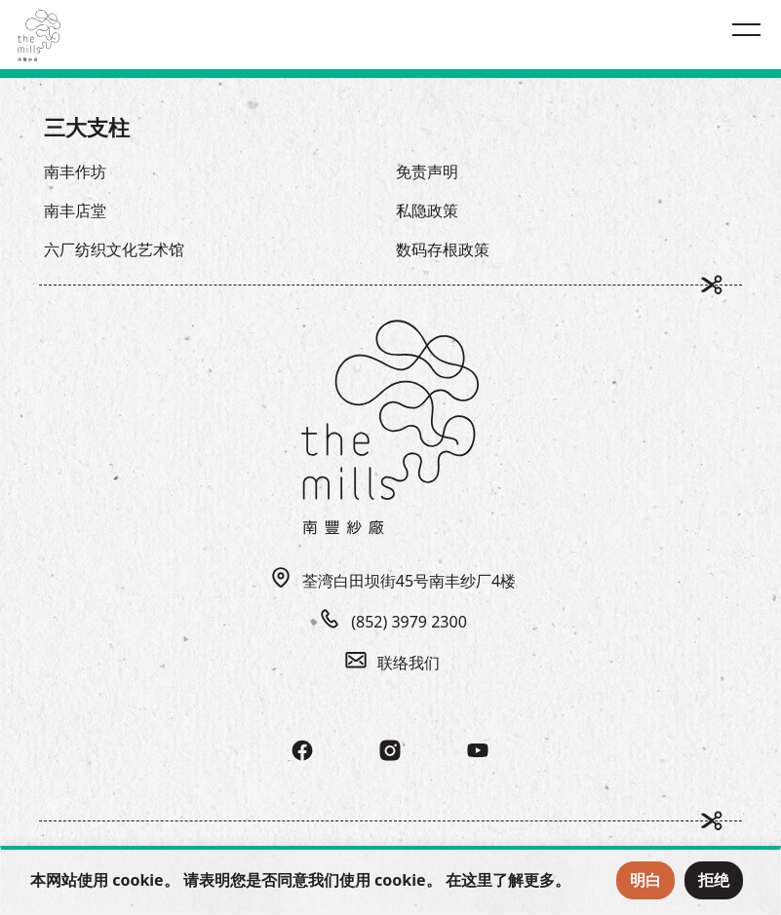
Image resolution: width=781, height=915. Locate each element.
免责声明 (427, 171)
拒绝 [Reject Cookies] (713, 880)
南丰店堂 (75, 210)
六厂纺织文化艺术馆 (114, 249)
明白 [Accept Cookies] (645, 880)
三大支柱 (87, 126)
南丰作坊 (75, 171)
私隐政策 (427, 210)
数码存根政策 (442, 249)
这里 (476, 880)
